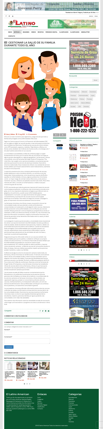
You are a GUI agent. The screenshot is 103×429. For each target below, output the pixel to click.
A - (63, 135)
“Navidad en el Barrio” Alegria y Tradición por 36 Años (83, 12)
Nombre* (7, 330)
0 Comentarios (32, 134)
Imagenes (26, 32)
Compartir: (8, 311)
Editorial (84, 92)
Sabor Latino (74, 103)
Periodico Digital (51, 32)
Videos (96, 16)
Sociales (73, 106)
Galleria (91, 16)
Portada (89, 99)
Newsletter (85, 32)
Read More (84, 151)
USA (79, 106)
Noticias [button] (17, 32)
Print (60, 148)
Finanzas (73, 95)
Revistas (41, 32)
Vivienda (86, 106)
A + (56, 135)
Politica (82, 99)
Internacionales (83, 95)
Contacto (11, 36)
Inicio (10, 32)
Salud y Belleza (9, 134)
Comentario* (8, 337)
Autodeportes (75, 92)
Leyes (92, 95)
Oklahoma (74, 99)
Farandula (93, 92)
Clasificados (63, 32)
